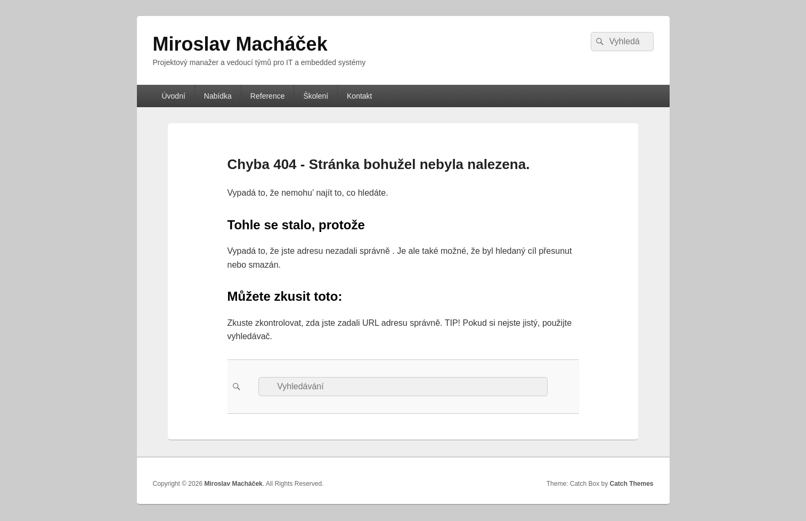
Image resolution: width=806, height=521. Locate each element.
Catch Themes (631, 483)
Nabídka (218, 96)
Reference (267, 96)
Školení (315, 96)
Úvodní (173, 96)
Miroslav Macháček (240, 44)
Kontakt (359, 96)
